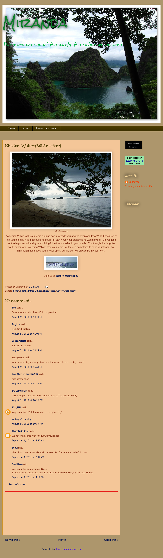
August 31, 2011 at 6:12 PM (27, 350)
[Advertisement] (61, 513)
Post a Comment (18, 484)
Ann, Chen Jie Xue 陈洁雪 (25, 374)
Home (12, 128)
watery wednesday (65, 290)
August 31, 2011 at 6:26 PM (27, 366)
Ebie (14, 307)
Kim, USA (16, 407)
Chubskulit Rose (20, 431)
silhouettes (49, 290)
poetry (23, 290)
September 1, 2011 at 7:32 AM (28, 457)
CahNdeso (17, 464)
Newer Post (12, 540)
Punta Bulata (35, 290)
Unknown (133, 182)
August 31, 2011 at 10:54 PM (27, 400)
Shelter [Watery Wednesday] (33, 145)
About (25, 128)
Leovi (15, 447)
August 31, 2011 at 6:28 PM (27, 383)
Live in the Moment (46, 128)
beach (16, 290)
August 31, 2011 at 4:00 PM (27, 333)
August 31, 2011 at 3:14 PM (27, 316)
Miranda (35, 23)
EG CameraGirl (19, 390)
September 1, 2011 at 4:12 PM (28, 477)
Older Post (111, 540)
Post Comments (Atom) (68, 549)
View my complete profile (138, 186)
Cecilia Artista (19, 340)
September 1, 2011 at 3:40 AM (28, 440)
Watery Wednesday (21, 419)
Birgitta (16, 324)
